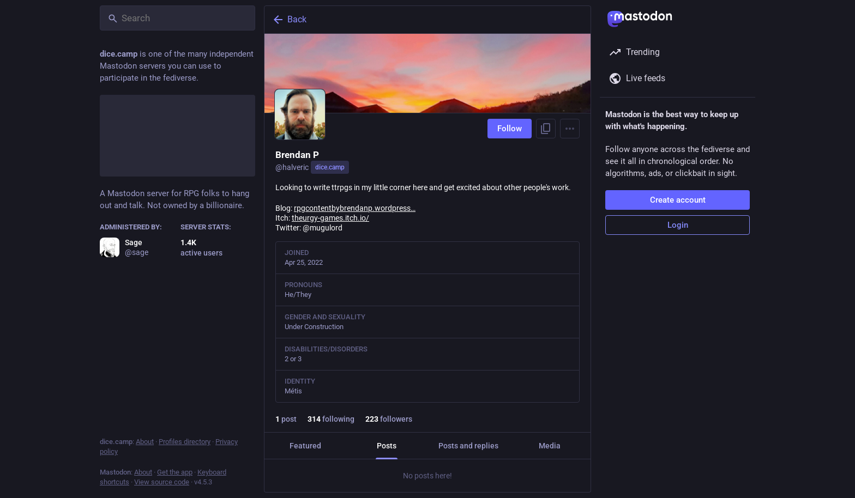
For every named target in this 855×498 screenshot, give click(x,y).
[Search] (177, 18)
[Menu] (570, 128)
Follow (509, 128)
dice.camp (330, 167)
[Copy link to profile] (546, 128)
